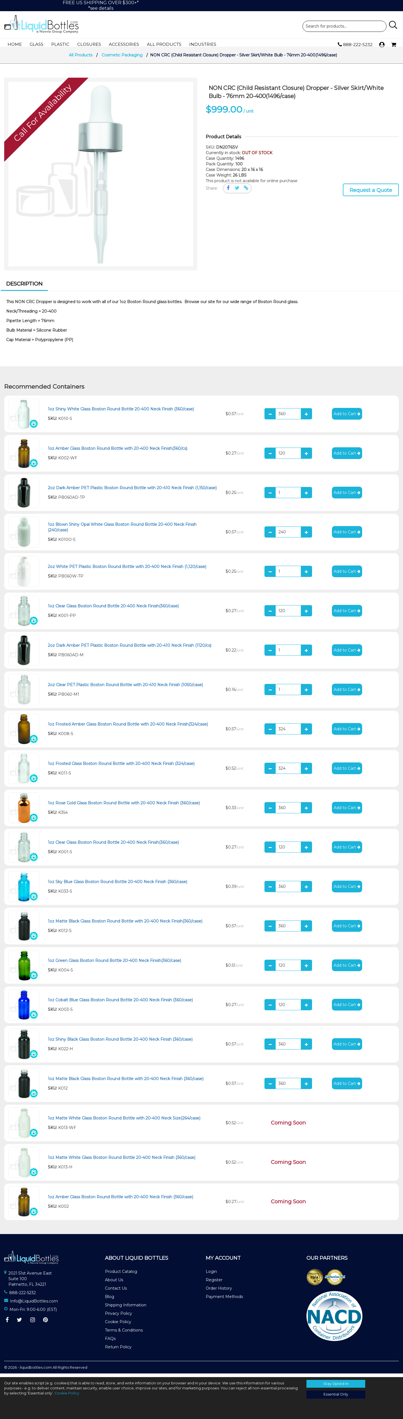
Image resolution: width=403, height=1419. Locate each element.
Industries (202, 44)
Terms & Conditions (124, 1333)
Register (214, 1283)
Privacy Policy (118, 1317)
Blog (109, 1300)
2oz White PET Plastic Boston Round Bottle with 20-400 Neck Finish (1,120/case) (127, 570)
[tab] (24, 288)
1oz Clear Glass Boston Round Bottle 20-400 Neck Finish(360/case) (113, 609)
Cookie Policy (118, 1325)
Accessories (124, 44)
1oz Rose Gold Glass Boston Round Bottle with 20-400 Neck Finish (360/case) (124, 806)
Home (15, 44)
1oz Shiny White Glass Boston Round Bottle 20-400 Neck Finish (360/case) (121, 412)
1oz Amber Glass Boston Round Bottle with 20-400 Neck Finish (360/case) (120, 1200)
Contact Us (116, 1291)
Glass (36, 44)
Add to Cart (347, 417)
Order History (219, 1291)
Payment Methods (224, 1300)
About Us (114, 1283)
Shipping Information (125, 1308)
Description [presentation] (24, 287)
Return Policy (118, 1350)
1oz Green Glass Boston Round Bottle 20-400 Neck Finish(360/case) (114, 964)
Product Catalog (121, 1275)
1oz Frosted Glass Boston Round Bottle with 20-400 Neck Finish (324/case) (121, 767)
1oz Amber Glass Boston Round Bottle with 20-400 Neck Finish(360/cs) (117, 452)
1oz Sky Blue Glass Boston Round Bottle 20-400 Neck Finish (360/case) (117, 885)
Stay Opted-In (336, 1384)
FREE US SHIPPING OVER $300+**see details (101, 5)
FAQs (110, 1342)
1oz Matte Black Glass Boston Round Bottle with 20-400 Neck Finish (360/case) (125, 1082)
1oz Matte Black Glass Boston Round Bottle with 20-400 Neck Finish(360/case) (125, 924)
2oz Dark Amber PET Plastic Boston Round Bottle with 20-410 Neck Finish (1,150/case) (132, 491)
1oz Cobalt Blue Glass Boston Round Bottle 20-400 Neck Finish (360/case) (120, 1003)
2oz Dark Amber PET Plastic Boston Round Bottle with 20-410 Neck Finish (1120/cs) (129, 649)
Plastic (60, 44)
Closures (89, 44)
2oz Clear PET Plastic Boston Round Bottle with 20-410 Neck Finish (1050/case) (125, 688)
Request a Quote (371, 194)
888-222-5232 (355, 44)
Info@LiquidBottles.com (34, 1304)
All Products (164, 44)
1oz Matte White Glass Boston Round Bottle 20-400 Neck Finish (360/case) (121, 1161)
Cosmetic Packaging (122, 58)
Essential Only (336, 1394)
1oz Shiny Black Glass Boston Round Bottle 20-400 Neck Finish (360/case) (120, 1042)
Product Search (344, 26)
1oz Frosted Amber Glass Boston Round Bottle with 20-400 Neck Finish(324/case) (128, 727)
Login (211, 1275)
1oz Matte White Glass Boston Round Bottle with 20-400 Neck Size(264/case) (124, 1121)
